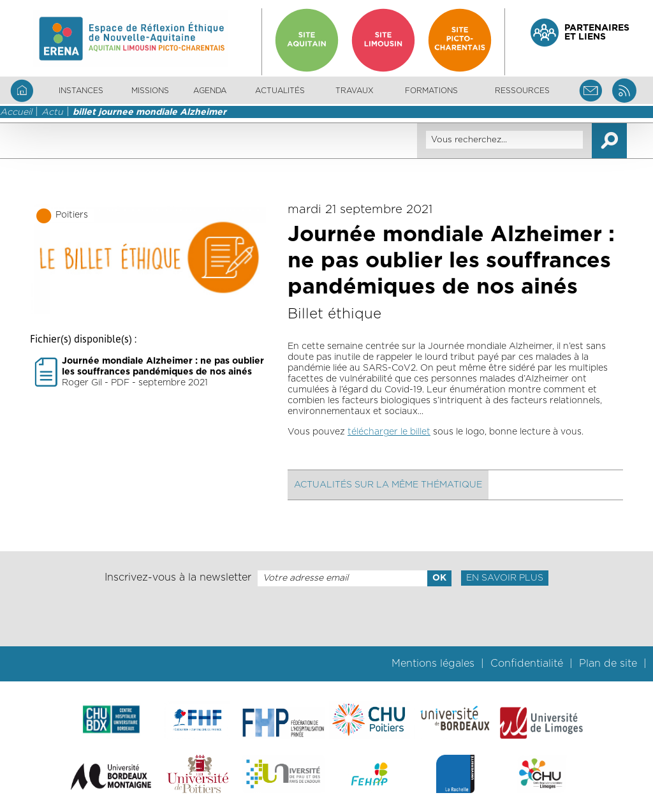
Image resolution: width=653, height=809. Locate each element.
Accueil (16, 112)
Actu (52, 112)
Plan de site (608, 663)
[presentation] (326, 616)
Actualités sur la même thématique (388, 484)
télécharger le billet (389, 431)
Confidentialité (526, 663)
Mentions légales (433, 663)
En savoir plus (504, 578)
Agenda (209, 90)
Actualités (280, 90)
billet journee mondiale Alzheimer (149, 112)
